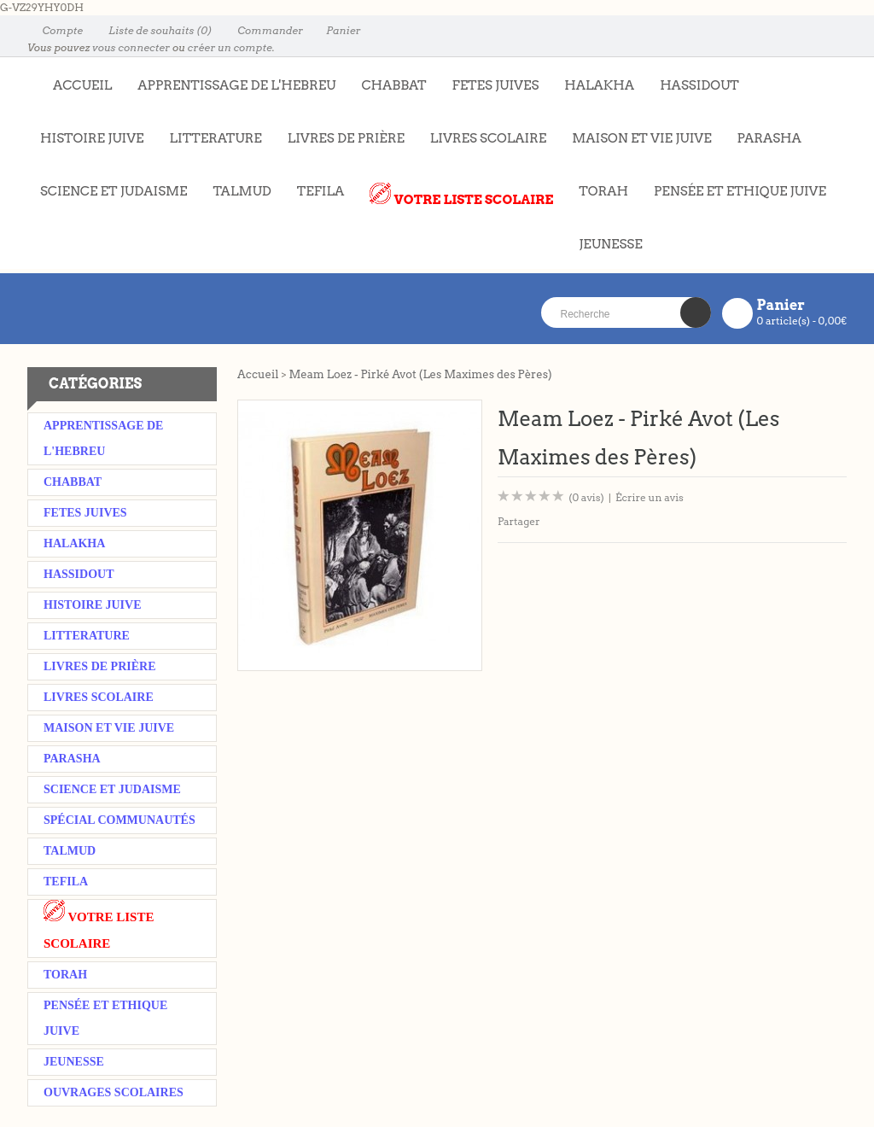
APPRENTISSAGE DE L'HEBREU (230, 77)
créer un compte (230, 47)
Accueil (257, 374)
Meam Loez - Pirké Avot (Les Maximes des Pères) (419, 374)
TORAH (597, 182)
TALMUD (242, 191)
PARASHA (769, 138)
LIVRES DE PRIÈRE (340, 130)
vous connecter (131, 47)
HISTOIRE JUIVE (92, 138)
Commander (262, 30)
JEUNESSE (604, 235)
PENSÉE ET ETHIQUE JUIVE (733, 182)
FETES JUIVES (489, 77)
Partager (519, 521)
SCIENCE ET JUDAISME (113, 191)
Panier (336, 30)
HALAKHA (599, 85)
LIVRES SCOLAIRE (481, 130)
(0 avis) (586, 497)
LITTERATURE (209, 130)
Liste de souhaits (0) (152, 30)
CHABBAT (393, 85)
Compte (55, 30)
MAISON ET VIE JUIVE (635, 130)
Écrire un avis (649, 497)
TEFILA (320, 191)
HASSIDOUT (699, 85)
